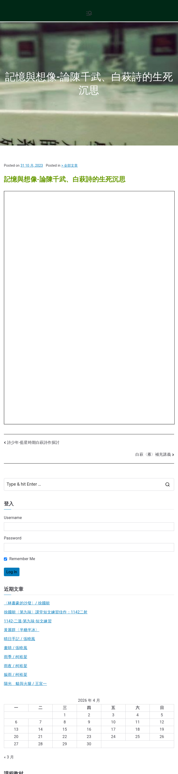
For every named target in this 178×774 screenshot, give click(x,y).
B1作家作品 (82, 632)
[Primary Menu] (89, 13)
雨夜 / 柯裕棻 (15, 439)
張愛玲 (127, 632)
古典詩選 (18, 632)
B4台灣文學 (14, 615)
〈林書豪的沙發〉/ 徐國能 (27, 376)
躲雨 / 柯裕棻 (15, 448)
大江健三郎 (55, 632)
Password (12, 312)
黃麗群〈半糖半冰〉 (21, 403)
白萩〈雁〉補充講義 (153, 228)
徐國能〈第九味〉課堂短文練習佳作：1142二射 (46, 385)
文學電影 (27, 643)
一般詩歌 (161, 632)
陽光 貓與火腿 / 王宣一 (25, 457)
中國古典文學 (16, 675)
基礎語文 (12, 702)
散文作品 (95, 632)
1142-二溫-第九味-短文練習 (28, 394)
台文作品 (30, 632)
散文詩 (8, 632)
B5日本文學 (14, 606)
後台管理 (13, 738)
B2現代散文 (14, 570)
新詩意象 (149, 632)
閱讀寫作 (12, 693)
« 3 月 (9, 530)
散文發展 (137, 632)
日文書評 (68, 632)
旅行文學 (42, 632)
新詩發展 (15, 643)
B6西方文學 (14, 597)
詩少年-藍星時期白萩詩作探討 (33, 216)
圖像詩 (38, 643)
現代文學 (12, 684)
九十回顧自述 (76, 641)
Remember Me (19, 332)
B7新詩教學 (14, 588)
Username (13, 291)
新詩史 (118, 632)
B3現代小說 (14, 579)
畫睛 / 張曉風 (15, 421)
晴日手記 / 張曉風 (19, 412)
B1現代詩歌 (14, 561)
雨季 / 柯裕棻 (15, 430)
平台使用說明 (34, 738)
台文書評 (48, 643)
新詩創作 (107, 632)
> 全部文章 (69, 165)
